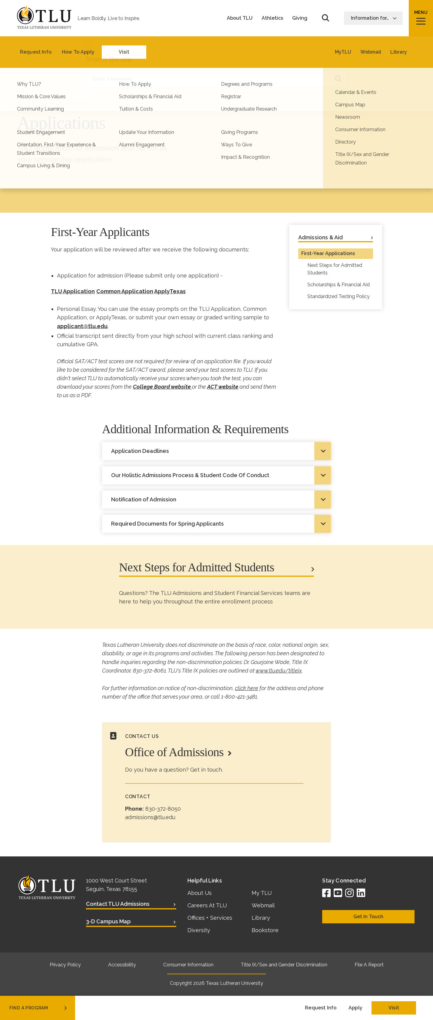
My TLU (262, 893)
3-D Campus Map (108, 921)
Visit (393, 1008)
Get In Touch (368, 916)
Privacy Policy (65, 965)
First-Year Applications (328, 253)
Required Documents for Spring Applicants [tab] (167, 523)
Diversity (198, 930)
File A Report (369, 965)
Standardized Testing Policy (338, 296)
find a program (38, 1007)
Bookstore (265, 930)
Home (24, 45)
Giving (299, 18)
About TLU (240, 18)
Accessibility (122, 965)
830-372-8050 (163, 809)
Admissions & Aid (61, 45)
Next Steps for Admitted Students (334, 269)
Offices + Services (209, 918)
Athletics (272, 18)
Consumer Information (188, 965)
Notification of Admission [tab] (143, 499)
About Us (199, 893)
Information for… (374, 18)
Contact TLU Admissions (118, 904)
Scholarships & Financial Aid (338, 284)
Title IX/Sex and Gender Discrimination (284, 965)
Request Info (320, 1008)
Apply (355, 1008)
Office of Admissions (174, 752)
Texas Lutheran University (234, 983)
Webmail (263, 905)
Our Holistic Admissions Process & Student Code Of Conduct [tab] (190, 475)
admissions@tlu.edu (150, 817)
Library (261, 918)
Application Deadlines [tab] (140, 451)
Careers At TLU (207, 905)
